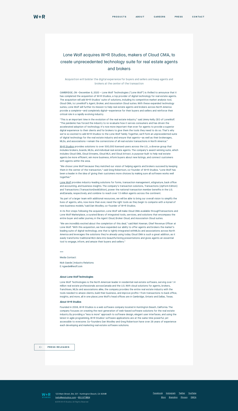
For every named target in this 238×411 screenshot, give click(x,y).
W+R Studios (67, 147)
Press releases (59, 347)
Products (119, 17)
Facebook (158, 393)
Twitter (182, 393)
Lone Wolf (65, 182)
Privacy (184, 397)
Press (179, 17)
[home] (39, 17)
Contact (198, 17)
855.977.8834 (84, 398)
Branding (173, 397)
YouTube (192, 393)
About (140, 17)
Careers (159, 17)
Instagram (170, 393)
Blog (163, 397)
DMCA (193, 397)
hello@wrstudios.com (65, 398)
